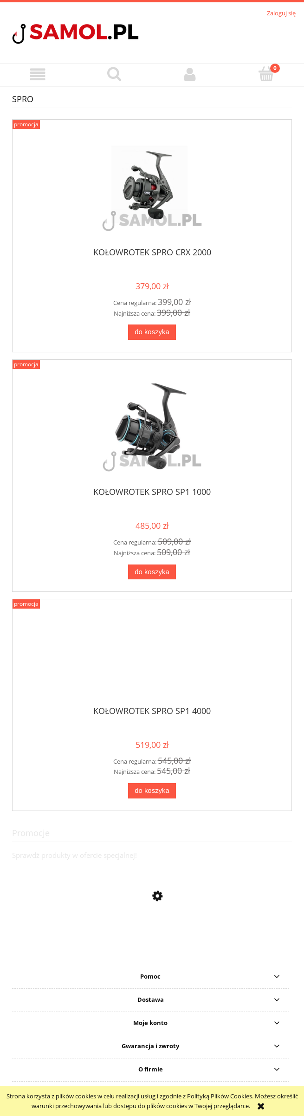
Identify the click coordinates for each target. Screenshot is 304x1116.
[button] (38, 74)
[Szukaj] (114, 74)
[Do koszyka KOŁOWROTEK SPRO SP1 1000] (151, 572)
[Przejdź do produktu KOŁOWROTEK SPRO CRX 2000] (152, 187)
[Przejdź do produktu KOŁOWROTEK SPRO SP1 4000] (152, 656)
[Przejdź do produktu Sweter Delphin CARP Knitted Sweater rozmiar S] (152, 957)
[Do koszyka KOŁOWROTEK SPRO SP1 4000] (151, 790)
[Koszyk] (265, 74)
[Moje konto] (190, 74)
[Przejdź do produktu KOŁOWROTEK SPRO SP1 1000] (152, 427)
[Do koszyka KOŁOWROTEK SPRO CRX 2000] (151, 332)
